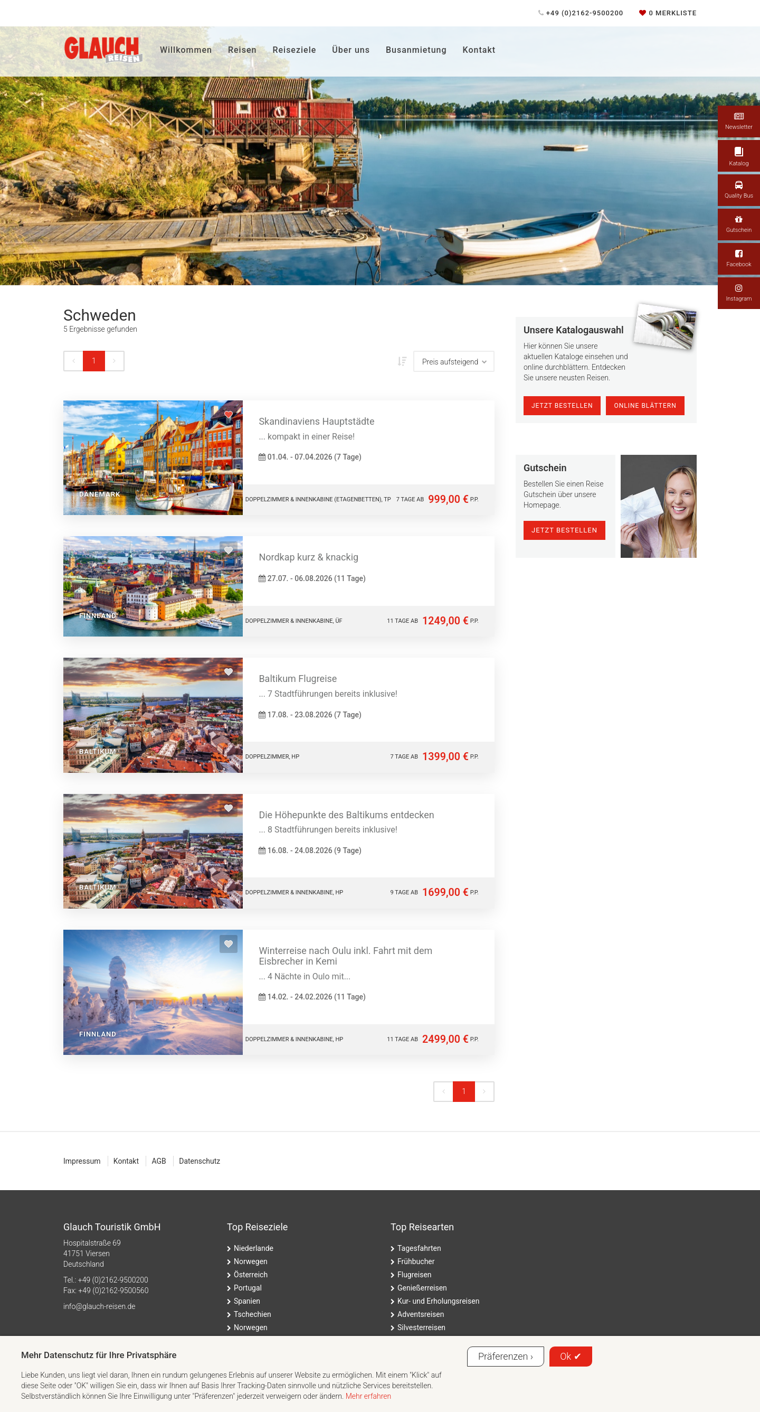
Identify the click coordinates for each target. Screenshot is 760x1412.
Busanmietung (416, 50)
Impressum (81, 1161)
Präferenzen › (505, 1356)
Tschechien (252, 1314)
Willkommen (186, 50)
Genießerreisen (422, 1288)
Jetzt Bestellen (562, 405)
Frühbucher (416, 1261)
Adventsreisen (420, 1314)
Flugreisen (414, 1274)
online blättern (645, 405)
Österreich (251, 1274)
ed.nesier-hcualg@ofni (99, 1306)
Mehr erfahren (369, 1396)
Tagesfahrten (419, 1248)
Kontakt (479, 50)
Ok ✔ (570, 1356)
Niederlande (253, 1248)
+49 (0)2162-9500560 (113, 1290)
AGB (158, 1161)
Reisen (242, 50)
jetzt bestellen (564, 530)
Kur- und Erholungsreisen (438, 1301)
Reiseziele (294, 50)
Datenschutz (199, 1161)
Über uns (351, 50)
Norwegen (251, 1261)
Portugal (248, 1288)
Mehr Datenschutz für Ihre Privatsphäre (99, 1355)
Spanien (247, 1301)
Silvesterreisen (421, 1327)
